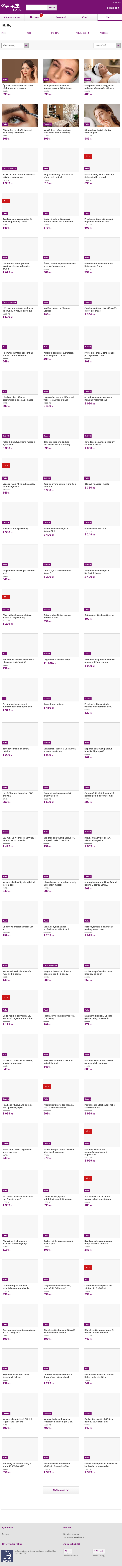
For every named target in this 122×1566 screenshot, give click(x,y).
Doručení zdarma (71, 1534)
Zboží (85, 17)
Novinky (36, 16)
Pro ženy (55, 33)
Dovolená (60, 17)
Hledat (52, 7)
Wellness (104, 33)
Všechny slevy (12, 17)
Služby (110, 17)
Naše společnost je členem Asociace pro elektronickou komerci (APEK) (35, 1552)
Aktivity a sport (82, 33)
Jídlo (29, 33)
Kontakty (117, 2)
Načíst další (59, 1490)
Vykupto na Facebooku (73, 1537)
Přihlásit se (112, 8)
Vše (4, 33)
